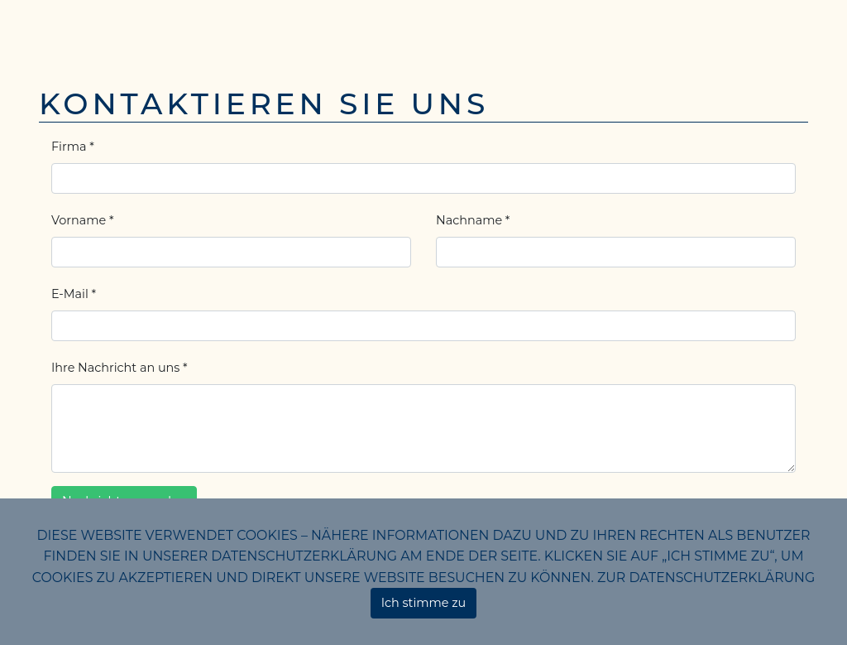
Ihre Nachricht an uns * (119, 367)
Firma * (72, 146)
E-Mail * (73, 293)
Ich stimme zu (424, 602)
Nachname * (473, 220)
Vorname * (82, 220)
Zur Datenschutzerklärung (706, 577)
